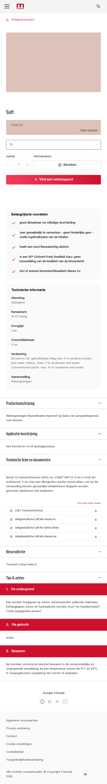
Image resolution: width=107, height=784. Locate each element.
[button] (96, 505)
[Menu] (6, 6)
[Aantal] (18, 165)
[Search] (98, 6)
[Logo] (21, 6)
